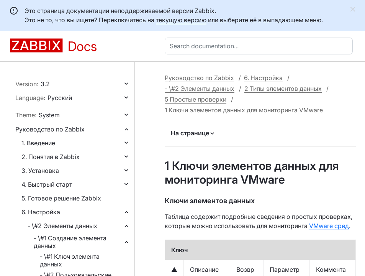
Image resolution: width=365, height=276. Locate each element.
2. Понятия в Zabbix (50, 157)
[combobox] (260, 46)
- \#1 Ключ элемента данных (70, 260)
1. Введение (38, 143)
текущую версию (181, 20)
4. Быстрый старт (46, 184)
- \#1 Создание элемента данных (70, 242)
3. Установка (40, 170)
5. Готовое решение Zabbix (61, 198)
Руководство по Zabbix (50, 129)
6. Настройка (40, 212)
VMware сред (329, 226)
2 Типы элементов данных (283, 88)
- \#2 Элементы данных (62, 226)
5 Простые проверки (195, 99)
